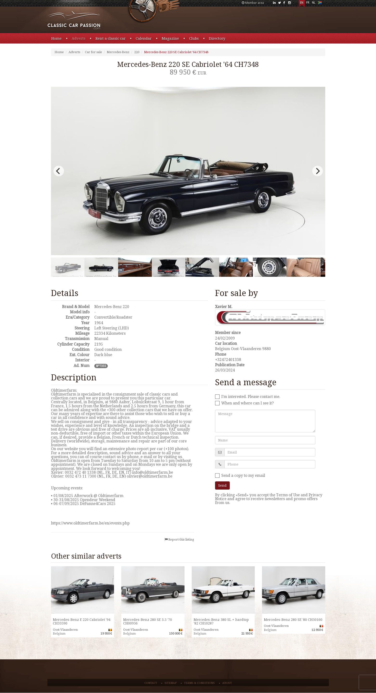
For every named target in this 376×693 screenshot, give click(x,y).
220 (136, 52)
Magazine (170, 38)
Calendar (144, 38)
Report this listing (181, 539)
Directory (217, 38)
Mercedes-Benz (118, 52)
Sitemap (171, 683)
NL (313, 2)
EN (301, 2)
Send (222, 485)
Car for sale (93, 52)
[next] (317, 171)
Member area (254, 3)
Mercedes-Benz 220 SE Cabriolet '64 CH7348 (176, 52)
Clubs (194, 38)
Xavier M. (223, 306)
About (227, 683)
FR (307, 2)
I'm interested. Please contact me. (247, 397)
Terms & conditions (199, 683)
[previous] (58, 171)
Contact (150, 683)
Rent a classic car (111, 38)
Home (56, 38)
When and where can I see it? (244, 403)
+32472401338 (228, 359)
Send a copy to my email (240, 475)
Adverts (78, 38)
